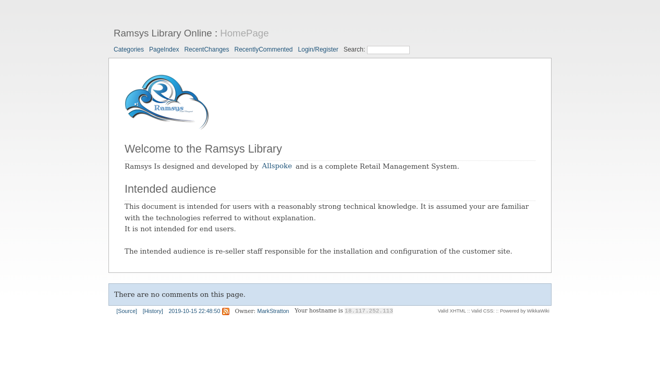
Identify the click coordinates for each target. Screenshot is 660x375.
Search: (355, 49)
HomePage (244, 33)
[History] (153, 311)
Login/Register (318, 49)
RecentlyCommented (263, 49)
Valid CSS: (482, 311)
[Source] (126, 311)
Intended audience (170, 189)
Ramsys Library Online (163, 33)
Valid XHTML (452, 311)
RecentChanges (206, 49)
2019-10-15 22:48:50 (194, 311)
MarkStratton (273, 311)
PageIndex (164, 49)
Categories (129, 49)
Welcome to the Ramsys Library (203, 149)
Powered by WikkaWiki (524, 311)
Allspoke (277, 166)
